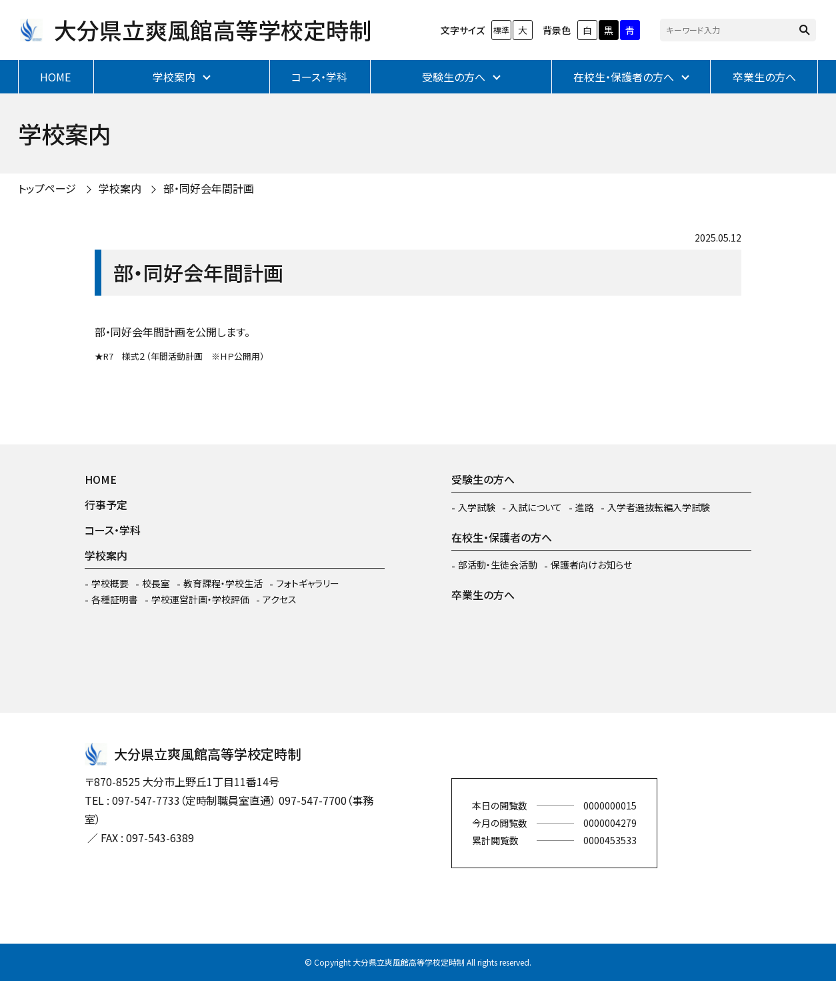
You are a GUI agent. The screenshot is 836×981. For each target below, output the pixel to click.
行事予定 (106, 505)
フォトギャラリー (307, 583)
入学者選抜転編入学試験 (658, 507)
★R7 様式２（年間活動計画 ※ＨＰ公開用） (180, 356)
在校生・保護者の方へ (623, 77)
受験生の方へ (453, 77)
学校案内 (174, 77)
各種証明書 (114, 599)
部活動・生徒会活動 (497, 564)
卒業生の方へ (764, 77)
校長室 (156, 583)
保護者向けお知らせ (591, 564)
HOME (55, 77)
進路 (584, 507)
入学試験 (476, 507)
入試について (535, 507)
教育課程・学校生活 (223, 583)
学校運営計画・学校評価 (200, 599)
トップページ (47, 188)
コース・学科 (319, 77)
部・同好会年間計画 (208, 188)
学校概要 (110, 583)
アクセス (280, 599)
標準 (501, 29)
